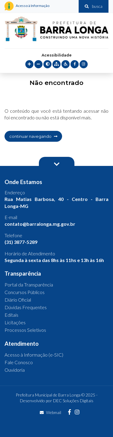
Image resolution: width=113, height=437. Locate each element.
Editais (11, 315)
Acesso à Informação (27, 6)
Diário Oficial (18, 300)
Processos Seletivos (25, 330)
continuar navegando (33, 136)
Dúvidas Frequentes (26, 307)
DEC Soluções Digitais (73, 400)
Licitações (15, 322)
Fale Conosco (19, 362)
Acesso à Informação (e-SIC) (34, 355)
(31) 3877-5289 (21, 242)
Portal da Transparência (29, 284)
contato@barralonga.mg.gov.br (40, 224)
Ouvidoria (15, 370)
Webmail (50, 412)
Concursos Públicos (25, 292)
